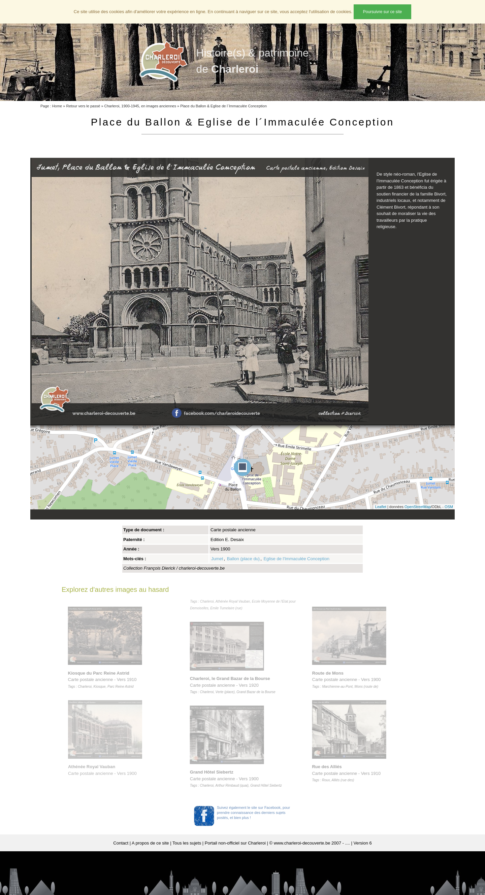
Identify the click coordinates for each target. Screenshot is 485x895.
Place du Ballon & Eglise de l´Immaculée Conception (223, 106)
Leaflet (380, 507)
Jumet (217, 558)
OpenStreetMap (418, 507)
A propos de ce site (150, 843)
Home (57, 106)
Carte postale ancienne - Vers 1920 (234, 685)
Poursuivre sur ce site (382, 11)
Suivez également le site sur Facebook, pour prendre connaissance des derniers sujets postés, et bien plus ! (253, 813)
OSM (449, 507)
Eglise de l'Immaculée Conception (296, 558)
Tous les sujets (186, 843)
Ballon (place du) (243, 558)
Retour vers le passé (83, 106)
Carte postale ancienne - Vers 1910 (103, 680)
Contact (120, 843)
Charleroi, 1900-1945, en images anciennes (140, 106)
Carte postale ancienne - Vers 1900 (238, 778)
